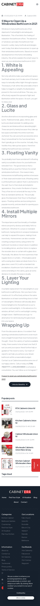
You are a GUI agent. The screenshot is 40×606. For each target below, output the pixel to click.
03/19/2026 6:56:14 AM (24, 453)
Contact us (6, 360)
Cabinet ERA (31, 16)
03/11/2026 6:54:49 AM (24, 467)
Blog (3, 560)
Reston (24, 537)
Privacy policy (7, 566)
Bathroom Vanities (8, 521)
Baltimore (25, 540)
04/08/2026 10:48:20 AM (25, 426)
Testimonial (6, 563)
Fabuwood (26, 554)
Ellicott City (26, 527)
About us (5, 550)
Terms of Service (8, 570)
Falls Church (26, 518)
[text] (20, 598)
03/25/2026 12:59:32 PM (24, 440)
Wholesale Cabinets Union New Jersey (24, 448)
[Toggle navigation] (37, 4)
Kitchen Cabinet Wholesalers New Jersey (26, 462)
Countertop (6, 524)
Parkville (25, 534)
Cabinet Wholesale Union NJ (26, 435)
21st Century (26, 560)
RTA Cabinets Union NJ (25, 408)
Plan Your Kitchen (8, 534)
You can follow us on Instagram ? (24, 370)
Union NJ (25, 521)
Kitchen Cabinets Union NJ (25, 421)
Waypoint (25, 563)
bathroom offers (19, 38)
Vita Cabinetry (27, 550)
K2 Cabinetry (26, 557)
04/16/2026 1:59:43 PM (24, 412)
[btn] (20, 592)
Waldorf (25, 531)
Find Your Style (7, 527)
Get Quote (6, 557)
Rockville (25, 524)
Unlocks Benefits (19, 384)
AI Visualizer (6, 531)
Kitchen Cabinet (8, 518)
